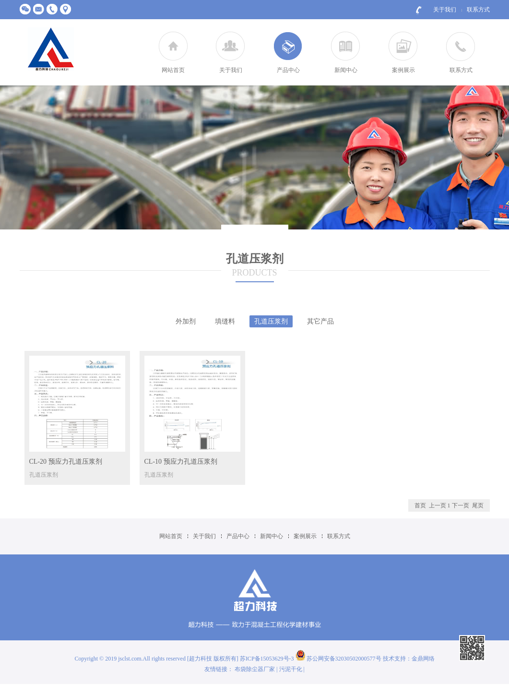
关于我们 (444, 9)
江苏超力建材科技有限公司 (51, 49)
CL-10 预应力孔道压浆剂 (180, 461)
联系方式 (478, 9)
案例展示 (403, 70)
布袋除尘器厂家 (255, 669)
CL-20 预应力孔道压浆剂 (65, 461)
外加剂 (186, 321)
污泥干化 (290, 669)
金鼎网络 (423, 658)
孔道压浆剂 (271, 321)
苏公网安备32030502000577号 (338, 658)
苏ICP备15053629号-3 (268, 658)
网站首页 (173, 70)
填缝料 (225, 321)
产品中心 (288, 70)
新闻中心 (345, 70)
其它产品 (320, 321)
